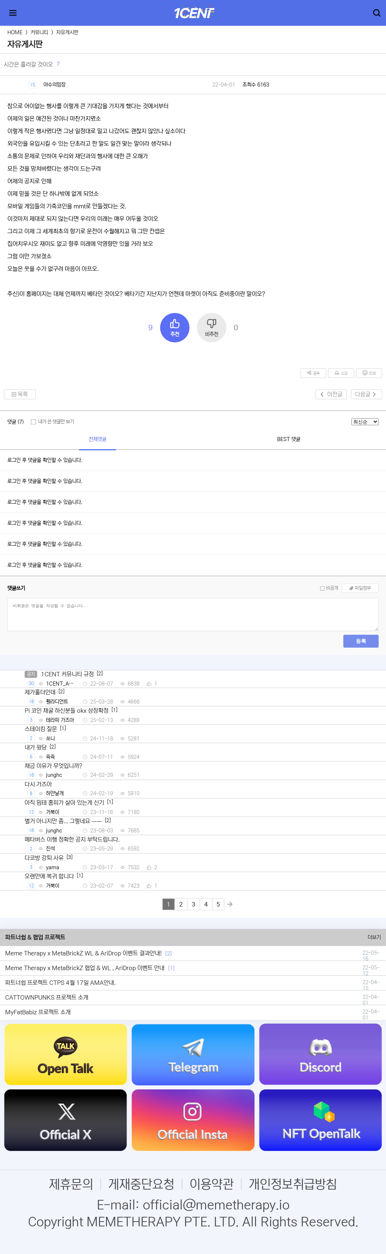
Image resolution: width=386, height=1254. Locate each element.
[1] (171, 968)
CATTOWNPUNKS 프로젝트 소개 (46, 997)
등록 (361, 641)
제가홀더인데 (40, 692)
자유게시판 (67, 32)
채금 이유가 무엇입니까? (53, 765)
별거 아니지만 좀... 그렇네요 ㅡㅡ (63, 821)
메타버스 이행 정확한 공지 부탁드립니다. (72, 839)
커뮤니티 (39, 32)
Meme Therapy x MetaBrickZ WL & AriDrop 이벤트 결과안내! (83, 953)
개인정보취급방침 (293, 1184)
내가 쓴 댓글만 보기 (56, 422)
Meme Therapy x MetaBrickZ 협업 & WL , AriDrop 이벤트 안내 (84, 968)
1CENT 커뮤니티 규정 (67, 674)
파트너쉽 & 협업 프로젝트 (35, 937)
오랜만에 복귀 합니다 (49, 876)
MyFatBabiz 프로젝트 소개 (38, 1012)
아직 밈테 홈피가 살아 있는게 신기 (64, 802)
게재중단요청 (141, 1184)
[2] (168, 954)
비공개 (332, 588)
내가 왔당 (36, 747)
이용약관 (212, 1184)
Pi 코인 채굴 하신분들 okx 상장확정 (67, 710)
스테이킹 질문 (41, 729)
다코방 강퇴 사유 (44, 858)
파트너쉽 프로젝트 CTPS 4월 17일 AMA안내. (60, 982)
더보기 (374, 937)
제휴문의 (71, 1184)
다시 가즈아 (38, 784)
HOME (14, 32)
